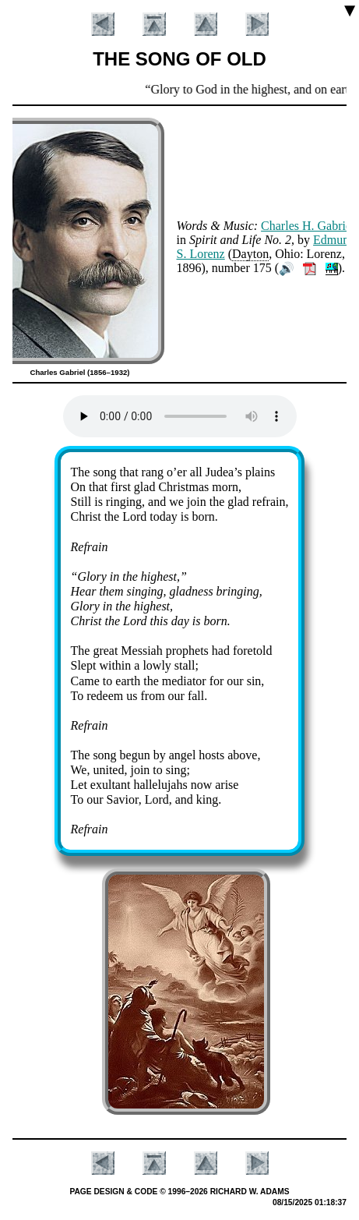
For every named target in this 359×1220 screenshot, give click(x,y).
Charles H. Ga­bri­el (307, 225)
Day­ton (250, 253)
